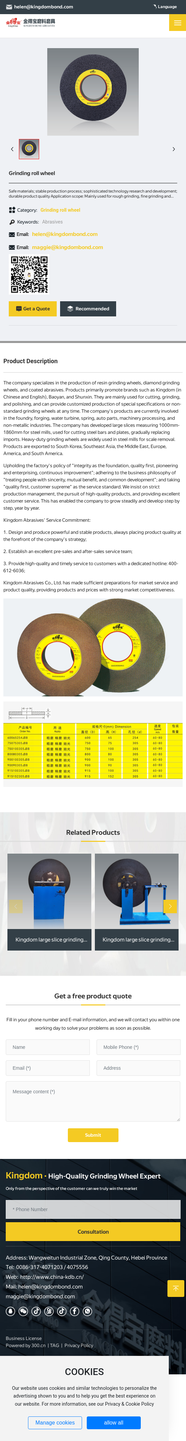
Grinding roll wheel (60, 210)
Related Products (93, 832)
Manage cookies (55, 1423)
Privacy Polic (77, 1345)
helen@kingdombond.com (43, 7)
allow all (113, 1423)
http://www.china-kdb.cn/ (52, 1277)
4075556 (77, 1267)
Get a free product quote (93, 996)
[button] (170, 906)
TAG (54, 1345)
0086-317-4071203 (39, 1267)
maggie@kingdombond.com (67, 247)
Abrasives (52, 222)
